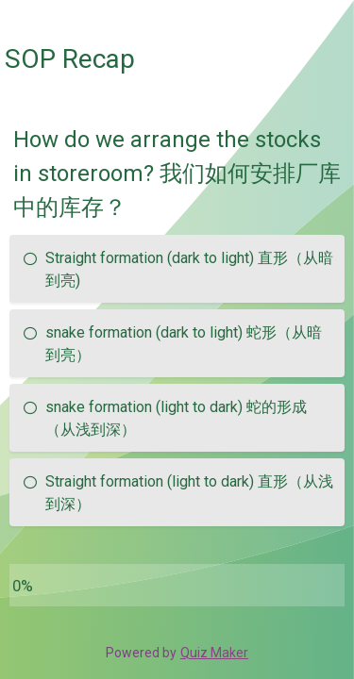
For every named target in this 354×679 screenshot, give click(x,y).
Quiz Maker (214, 652)
